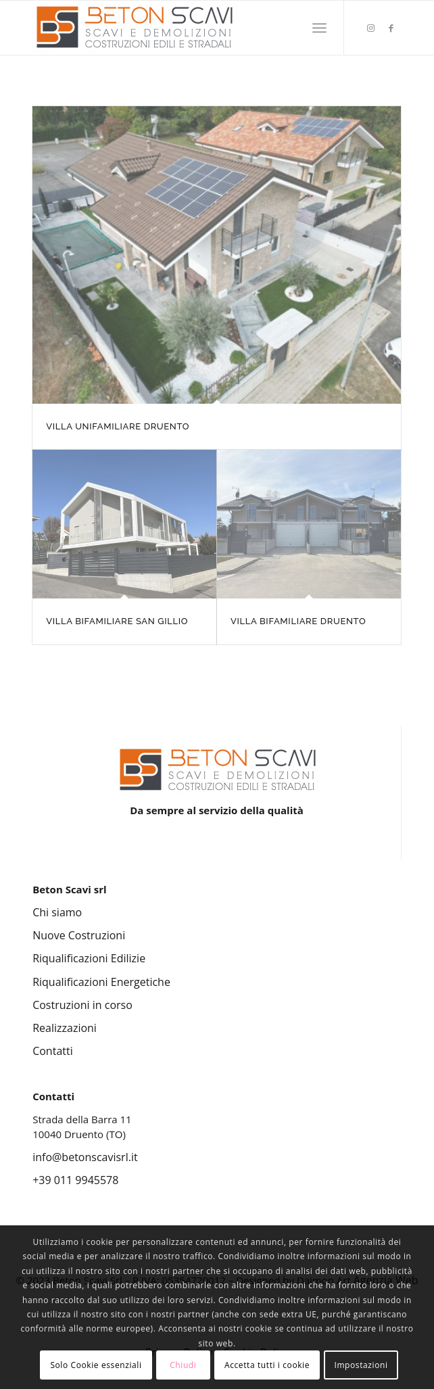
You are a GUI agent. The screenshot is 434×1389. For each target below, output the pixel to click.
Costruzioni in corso (82, 1004)
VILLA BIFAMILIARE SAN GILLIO (117, 621)
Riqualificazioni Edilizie (88, 958)
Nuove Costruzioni (78, 935)
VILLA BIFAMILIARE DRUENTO (298, 621)
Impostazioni (360, 1365)
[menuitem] (319, 27)
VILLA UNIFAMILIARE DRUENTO (117, 426)
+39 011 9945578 (75, 1180)
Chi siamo (57, 912)
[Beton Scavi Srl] (180, 28)
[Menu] (319, 27)
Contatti (52, 1050)
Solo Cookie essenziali (95, 1365)
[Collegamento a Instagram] (371, 28)
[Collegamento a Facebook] (391, 28)
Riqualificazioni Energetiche (101, 981)
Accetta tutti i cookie (267, 1365)
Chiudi (183, 1365)
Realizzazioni (64, 1027)
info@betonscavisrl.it (84, 1157)
